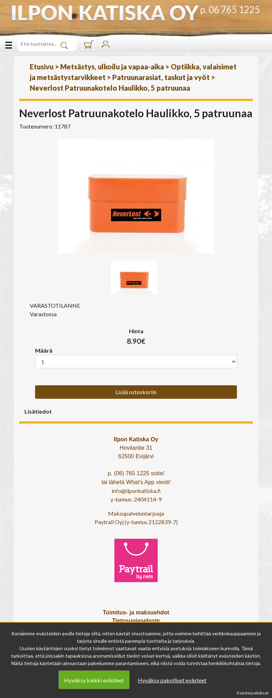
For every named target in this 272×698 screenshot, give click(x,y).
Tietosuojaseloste (136, 621)
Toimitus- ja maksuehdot (136, 612)
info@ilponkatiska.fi (136, 490)
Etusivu (41, 66)
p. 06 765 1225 (230, 9)
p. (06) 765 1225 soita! (136, 473)
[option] (136, 196)
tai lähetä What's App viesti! (135, 482)
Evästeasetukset (252, 693)
